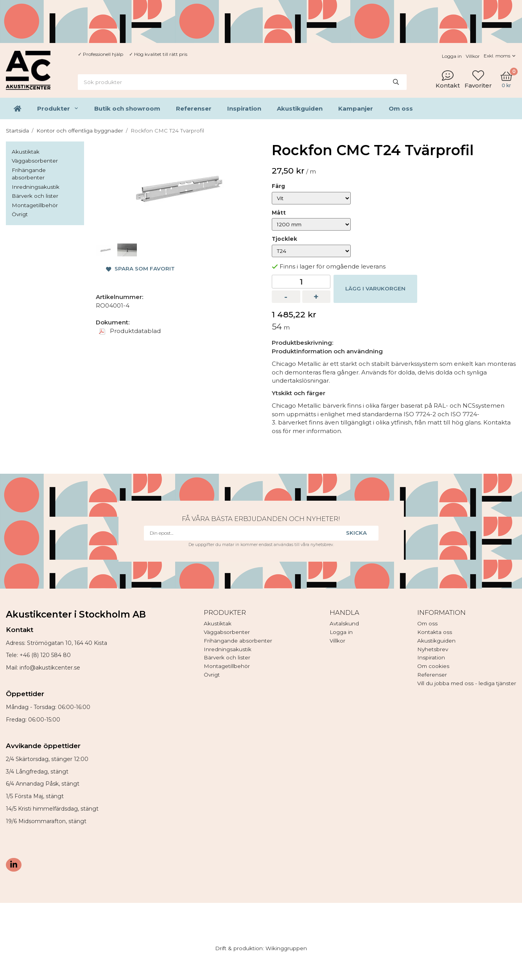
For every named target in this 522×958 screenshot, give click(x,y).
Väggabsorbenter (35, 161)
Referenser (194, 108)
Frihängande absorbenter (29, 174)
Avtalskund (344, 623)
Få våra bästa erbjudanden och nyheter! (261, 519)
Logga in (452, 56)
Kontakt (448, 79)
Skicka (356, 533)
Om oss (401, 108)
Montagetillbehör (35, 205)
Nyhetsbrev (432, 649)
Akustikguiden (300, 108)
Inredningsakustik (35, 187)
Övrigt (20, 214)
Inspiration (244, 108)
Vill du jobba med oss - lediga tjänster (466, 683)
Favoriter (478, 79)
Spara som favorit (140, 268)
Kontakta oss (434, 632)
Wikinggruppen (286, 948)
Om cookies (433, 666)
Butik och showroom (127, 108)
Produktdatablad (130, 331)
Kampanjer (355, 108)
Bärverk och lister (35, 196)
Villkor (473, 56)
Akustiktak (25, 152)
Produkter (58, 108)
